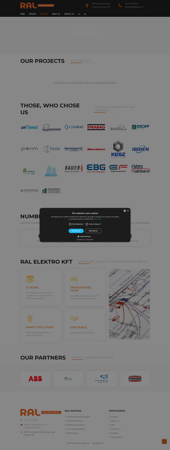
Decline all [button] (93, 231)
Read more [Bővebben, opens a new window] (97, 219)
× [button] (128, 210)
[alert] (85, 225)
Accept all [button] (76, 231)
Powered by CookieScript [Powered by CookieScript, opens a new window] (85, 239)
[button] (70, 224)
